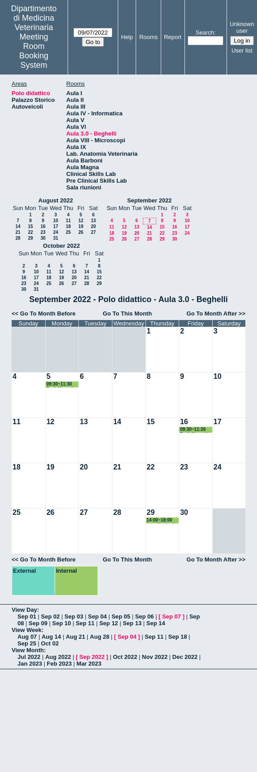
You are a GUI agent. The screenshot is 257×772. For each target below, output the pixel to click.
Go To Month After (212, 313)
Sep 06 (144, 616)
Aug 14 (51, 636)
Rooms (148, 37)
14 (17, 226)
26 (80, 232)
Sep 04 (97, 616)
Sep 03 (73, 616)
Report (172, 37)
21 (17, 232)
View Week (27, 630)
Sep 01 (26, 616)
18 (68, 226)
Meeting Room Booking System (33, 51)
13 (93, 220)
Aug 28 (99, 636)
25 (68, 232)
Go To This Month (127, 313)
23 (42, 232)
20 (93, 226)
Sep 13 (132, 623)
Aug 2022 (58, 657)
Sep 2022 (91, 657)
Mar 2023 (89, 663)
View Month (28, 650)
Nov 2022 (154, 657)
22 (30, 232)
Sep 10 (61, 623)
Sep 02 (50, 616)
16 (42, 226)
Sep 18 (177, 636)
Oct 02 (50, 643)
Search (205, 32)
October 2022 (61, 245)
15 (30, 226)
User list (242, 50)
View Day (24, 609)
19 (80, 226)
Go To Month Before (48, 313)
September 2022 (149, 200)
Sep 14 (155, 623)
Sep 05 (120, 616)
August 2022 (56, 200)
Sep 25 (26, 643)
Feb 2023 (59, 663)
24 (55, 232)
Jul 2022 (28, 657)
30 (42, 238)
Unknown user (242, 27)
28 (17, 238)
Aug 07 (27, 636)
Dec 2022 (184, 657)
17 (55, 226)
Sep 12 (108, 623)
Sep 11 (85, 623)
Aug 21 (75, 636)
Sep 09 (38, 623)
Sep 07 (171, 616)
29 (30, 238)
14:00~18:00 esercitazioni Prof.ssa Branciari (160, 520)
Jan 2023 (29, 663)
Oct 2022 (125, 657)
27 (93, 232)
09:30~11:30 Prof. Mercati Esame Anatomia (60, 384)
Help (127, 37)
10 (55, 220)
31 (55, 238)
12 (80, 220)
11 (68, 220)
